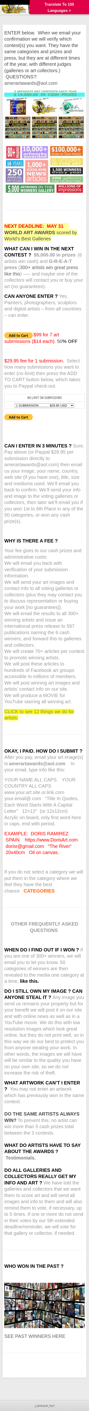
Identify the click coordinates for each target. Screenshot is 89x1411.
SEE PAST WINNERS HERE (34, 1336)
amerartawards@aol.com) (32, 464)
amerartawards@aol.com (30, 83)
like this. (29, 981)
